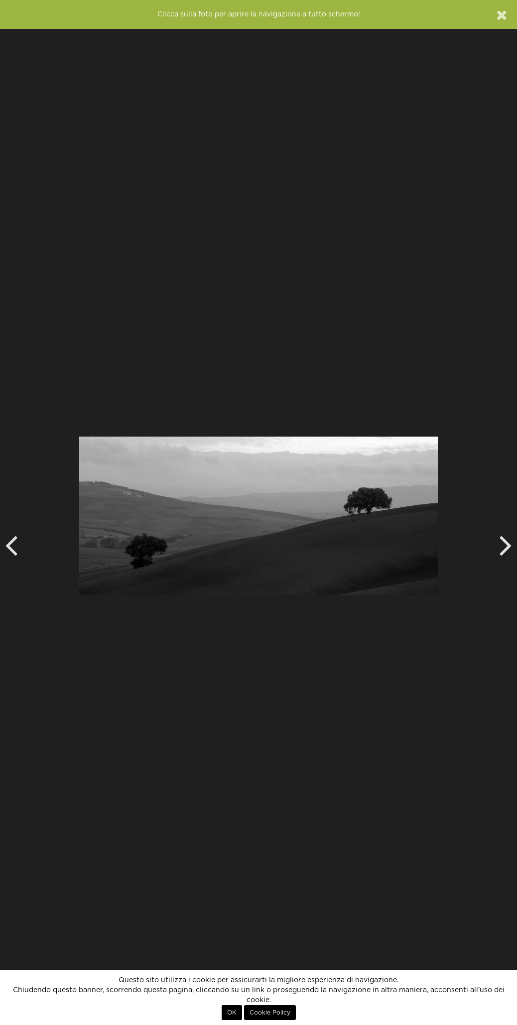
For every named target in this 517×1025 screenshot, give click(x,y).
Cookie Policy (270, 1013)
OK (232, 1013)
